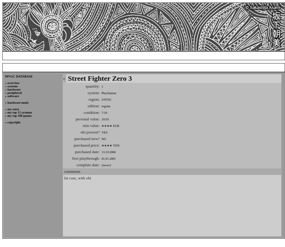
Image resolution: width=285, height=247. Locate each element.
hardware (14, 89)
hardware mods (18, 102)
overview (13, 83)
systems (12, 86)
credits (261, 55)
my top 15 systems (19, 112)
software (13, 96)
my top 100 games (19, 115)
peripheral (14, 92)
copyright (14, 122)
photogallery (237, 55)
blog (165, 55)
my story (13, 109)
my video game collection (197, 55)
